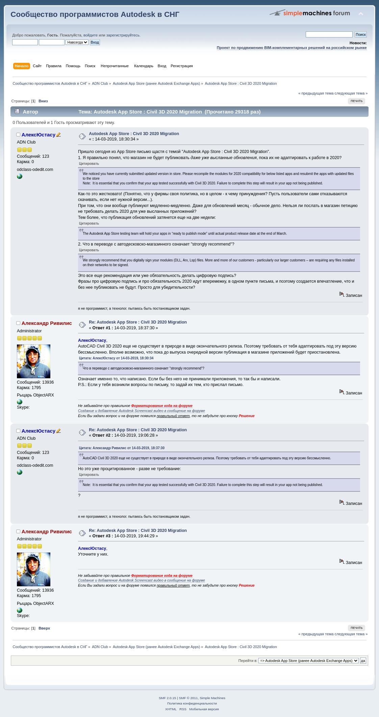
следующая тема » (351, 93)
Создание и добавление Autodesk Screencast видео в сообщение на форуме (141, 411)
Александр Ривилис (47, 323)
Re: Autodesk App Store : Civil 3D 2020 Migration (138, 322)
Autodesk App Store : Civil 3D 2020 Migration (134, 133)
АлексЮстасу (38, 134)
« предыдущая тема (315, 93)
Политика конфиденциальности (192, 703)
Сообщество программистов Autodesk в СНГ (94, 14)
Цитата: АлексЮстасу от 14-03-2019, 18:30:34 (116, 358)
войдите (90, 35)
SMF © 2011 (188, 698)
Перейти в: (248, 661)
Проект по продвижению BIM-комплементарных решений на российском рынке (292, 48)
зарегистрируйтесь (123, 35)
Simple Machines (212, 698)
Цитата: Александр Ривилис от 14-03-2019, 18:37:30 (122, 448)
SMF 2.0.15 (167, 698)
